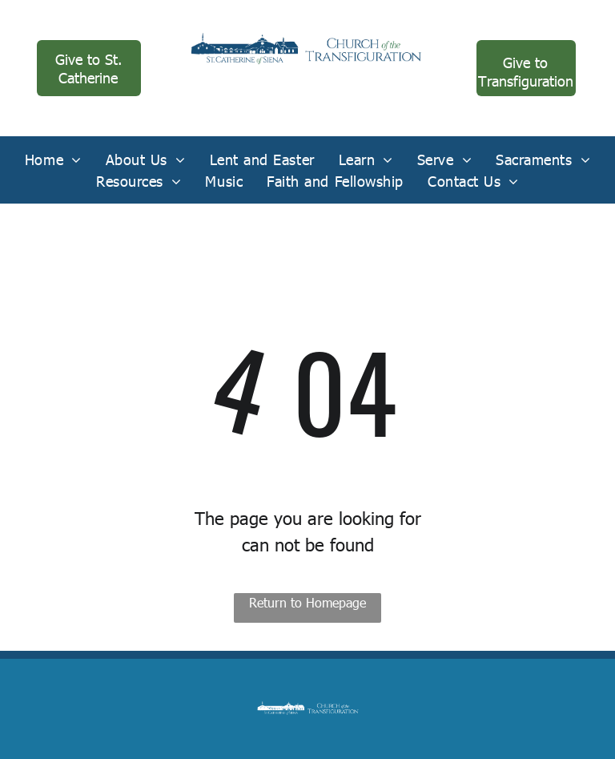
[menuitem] (53, 159)
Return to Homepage (307, 602)
